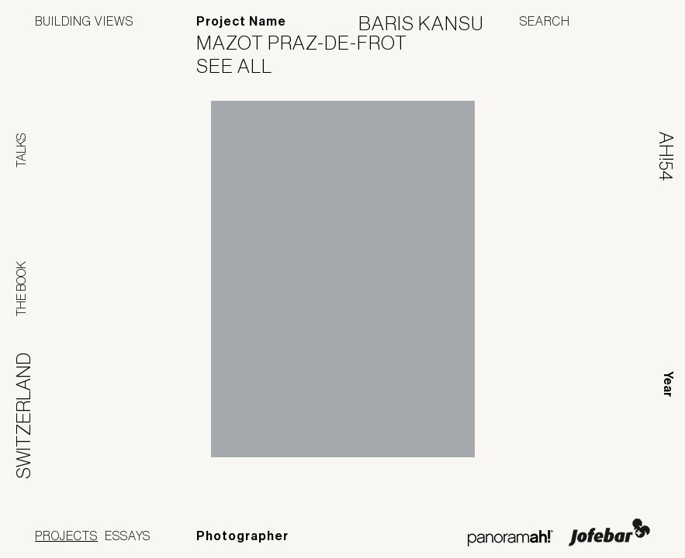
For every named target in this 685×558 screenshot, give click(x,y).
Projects (66, 535)
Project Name (241, 21)
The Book (21, 288)
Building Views (84, 21)
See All (244, 66)
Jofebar (609, 532)
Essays (127, 535)
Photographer (242, 536)
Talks (21, 150)
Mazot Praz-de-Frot (311, 42)
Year (668, 384)
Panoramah (510, 538)
